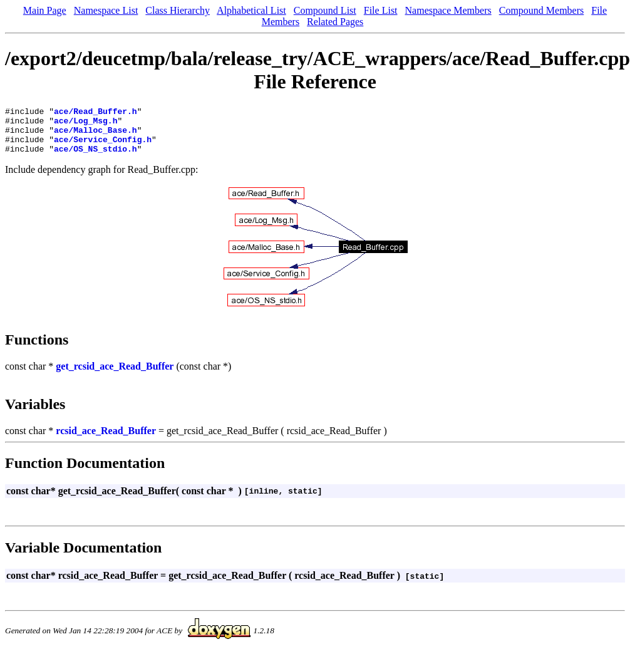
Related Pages (335, 21)
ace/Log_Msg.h (85, 124)
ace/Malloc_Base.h (95, 135)
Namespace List (106, 10)
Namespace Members (448, 10)
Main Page (44, 10)
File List (381, 10)
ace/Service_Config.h (103, 146)
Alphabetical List (251, 10)
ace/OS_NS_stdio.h (95, 157)
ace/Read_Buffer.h (95, 112)
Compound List (325, 10)
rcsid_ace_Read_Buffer (106, 440)
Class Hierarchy (177, 10)
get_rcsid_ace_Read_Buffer (114, 375)
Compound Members (541, 10)
